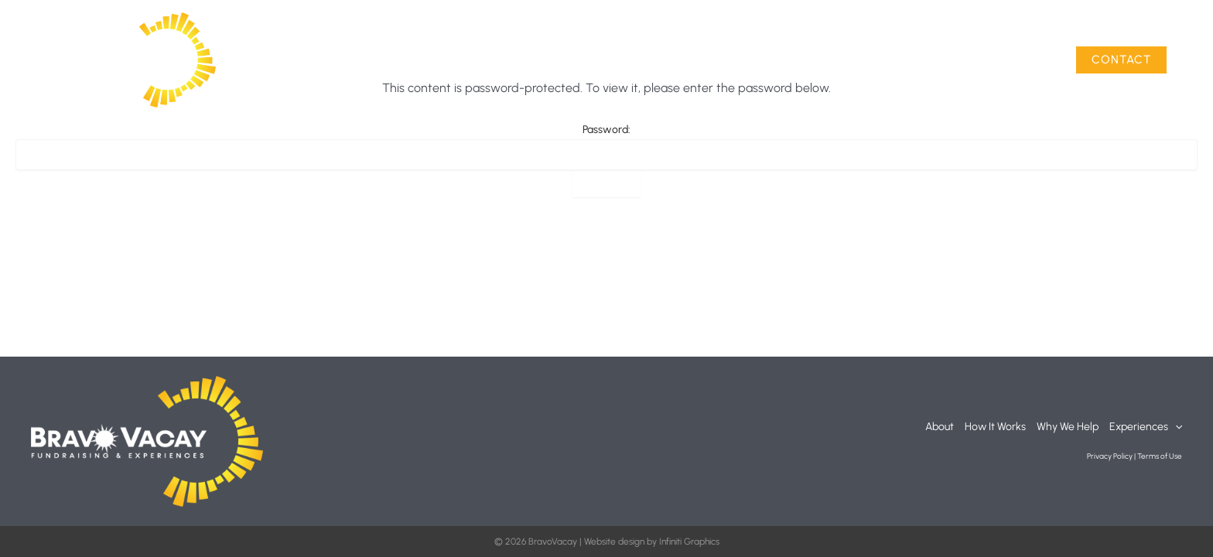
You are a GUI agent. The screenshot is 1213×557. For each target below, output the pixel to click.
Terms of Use (1159, 456)
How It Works (807, 60)
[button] (1040, 60)
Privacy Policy (1110, 456)
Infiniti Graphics (689, 541)
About (729, 60)
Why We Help (904, 60)
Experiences (1006, 60)
